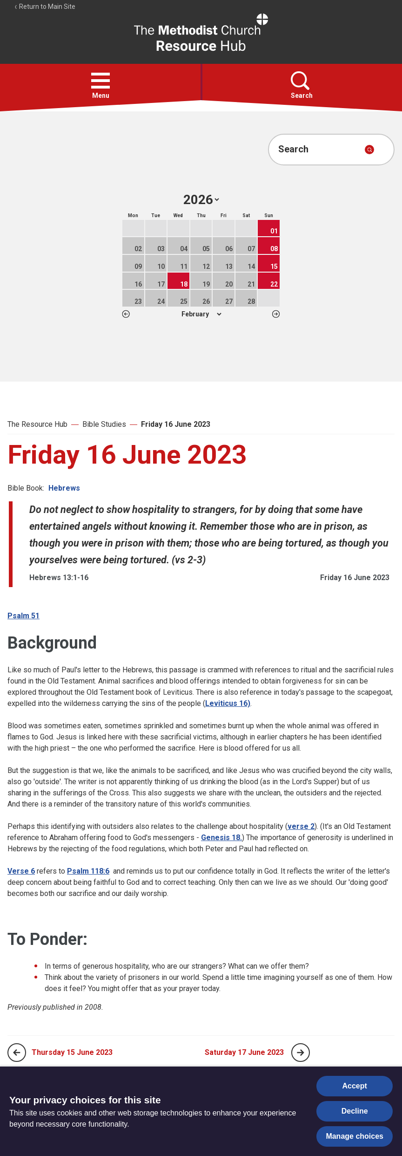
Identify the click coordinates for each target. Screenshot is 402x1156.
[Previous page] (16, 1052)
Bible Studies (104, 424)
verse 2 (301, 826)
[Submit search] (369, 149)
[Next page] (300, 1052)
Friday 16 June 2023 (175, 424)
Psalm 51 (23, 615)
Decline (355, 1111)
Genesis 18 (220, 837)
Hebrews (64, 488)
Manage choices (354, 1136)
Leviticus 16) (227, 703)
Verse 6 (21, 871)
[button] (100, 80)
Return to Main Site (44, 6)
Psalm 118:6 (88, 871)
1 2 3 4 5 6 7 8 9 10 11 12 (201, 314)
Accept (354, 1086)
